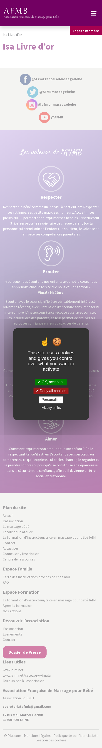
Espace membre (86, 30)
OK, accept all (51, 382)
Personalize (51, 400)
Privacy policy (51, 408)
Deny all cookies (51, 391)
